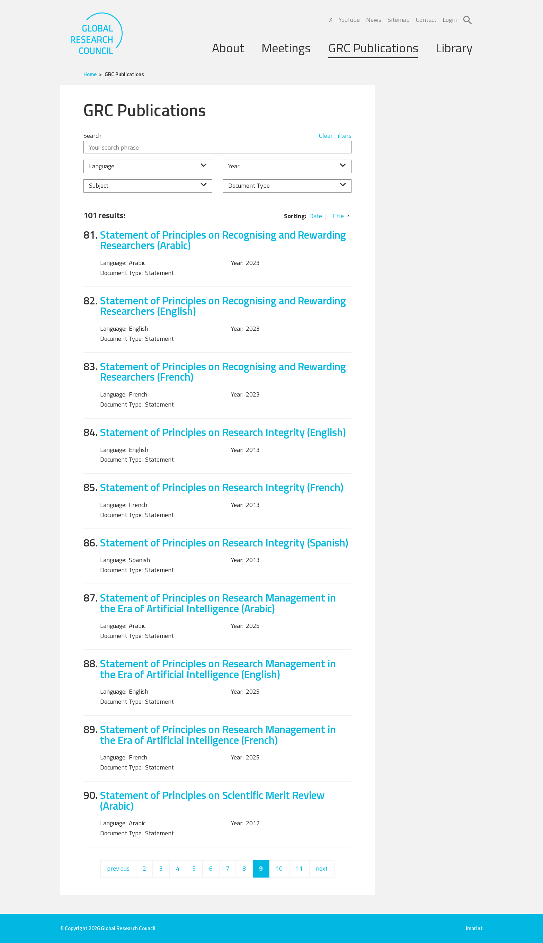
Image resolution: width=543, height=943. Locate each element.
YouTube (349, 19)
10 (279, 868)
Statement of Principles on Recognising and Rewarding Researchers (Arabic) (223, 239)
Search (92, 135)
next (322, 868)
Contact (426, 19)
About (228, 47)
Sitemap (399, 19)
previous (118, 868)
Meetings (286, 47)
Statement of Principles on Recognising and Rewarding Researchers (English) (223, 305)
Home (90, 74)
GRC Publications (373, 47)
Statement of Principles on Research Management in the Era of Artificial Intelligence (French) (218, 734)
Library (454, 47)
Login (450, 19)
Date (315, 216)
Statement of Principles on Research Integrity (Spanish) (224, 542)
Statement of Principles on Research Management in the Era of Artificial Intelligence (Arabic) (218, 602)
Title (337, 216)
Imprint (474, 928)
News (373, 19)
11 (299, 868)
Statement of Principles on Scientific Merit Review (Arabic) (212, 800)
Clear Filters (335, 135)
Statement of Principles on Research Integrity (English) (223, 432)
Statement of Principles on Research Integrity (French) (222, 487)
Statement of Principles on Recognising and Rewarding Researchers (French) (223, 371)
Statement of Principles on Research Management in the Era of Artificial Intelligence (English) (218, 668)
